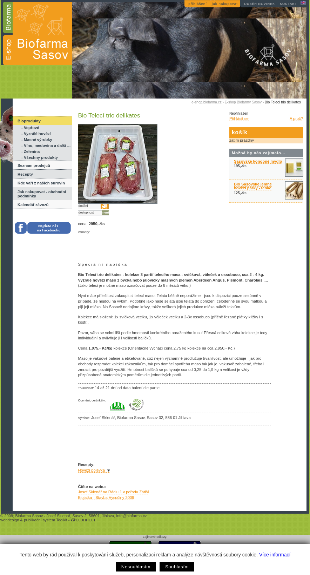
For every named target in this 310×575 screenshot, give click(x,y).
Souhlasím (177, 566)
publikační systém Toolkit (45, 520)
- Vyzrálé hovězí (36, 133)
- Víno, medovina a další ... (45, 145)
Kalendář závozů (33, 205)
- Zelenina (30, 151)
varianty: (84, 232)
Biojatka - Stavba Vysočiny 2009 (106, 497)
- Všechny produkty (39, 157)
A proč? (296, 118)
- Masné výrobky (36, 139)
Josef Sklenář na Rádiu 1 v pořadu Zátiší (113, 492)
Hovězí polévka (91, 470)
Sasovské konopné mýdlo (258, 161)
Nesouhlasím (135, 566)
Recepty (25, 174)
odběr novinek (259, 4)
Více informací (274, 554)
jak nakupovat (225, 4)
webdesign (9, 520)
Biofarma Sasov (29, 516)
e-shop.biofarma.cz (206, 102)
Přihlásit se (239, 118)
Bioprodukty (29, 121)
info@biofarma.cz (131, 516)
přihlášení (197, 4)
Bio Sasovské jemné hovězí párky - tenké (253, 186)
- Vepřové (30, 128)
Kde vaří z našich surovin (41, 183)
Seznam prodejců (34, 165)
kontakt (288, 4)
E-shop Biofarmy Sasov (243, 102)
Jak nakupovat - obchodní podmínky (42, 194)
